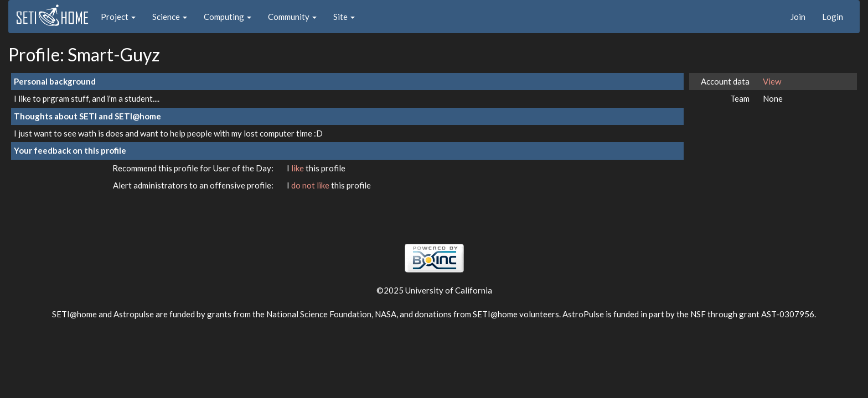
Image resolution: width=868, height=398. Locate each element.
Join (797, 17)
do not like (311, 185)
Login (832, 17)
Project (118, 17)
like (298, 168)
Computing (227, 17)
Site (344, 17)
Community (292, 17)
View (772, 81)
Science (169, 17)
